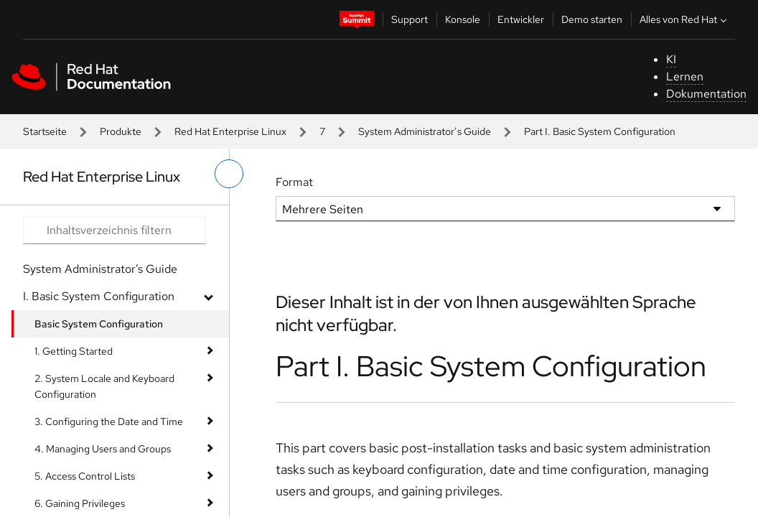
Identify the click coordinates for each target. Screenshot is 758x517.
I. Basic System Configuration (98, 296)
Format (294, 182)
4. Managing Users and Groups (102, 448)
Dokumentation (706, 93)
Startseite (45, 131)
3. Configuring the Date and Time (108, 421)
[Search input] (114, 230)
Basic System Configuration (98, 323)
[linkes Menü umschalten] (229, 173)
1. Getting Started (73, 351)
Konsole (462, 19)
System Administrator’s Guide (424, 131)
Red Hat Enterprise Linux (230, 131)
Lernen (684, 76)
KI (671, 59)
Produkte (120, 131)
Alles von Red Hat (685, 19)
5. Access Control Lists (84, 476)
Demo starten (591, 19)
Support (409, 19)
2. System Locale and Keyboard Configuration (104, 386)
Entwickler (520, 19)
